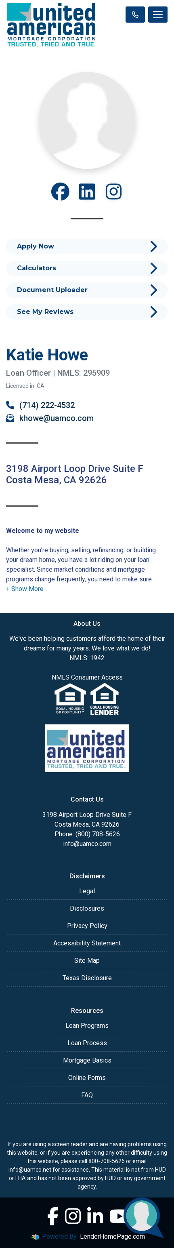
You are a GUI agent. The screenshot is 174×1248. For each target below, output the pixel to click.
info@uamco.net (29, 1169)
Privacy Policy (87, 926)
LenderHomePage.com (112, 1236)
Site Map (87, 960)
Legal (87, 891)
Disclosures (87, 908)
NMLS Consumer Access (87, 677)
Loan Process (87, 1043)
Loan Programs (87, 1025)
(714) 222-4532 (40, 405)
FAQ (87, 1095)
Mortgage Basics (87, 1060)
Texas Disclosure (87, 978)
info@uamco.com (87, 844)
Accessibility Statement (87, 943)
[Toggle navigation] (158, 14)
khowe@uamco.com (50, 418)
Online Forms (87, 1078)
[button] (25, 589)
